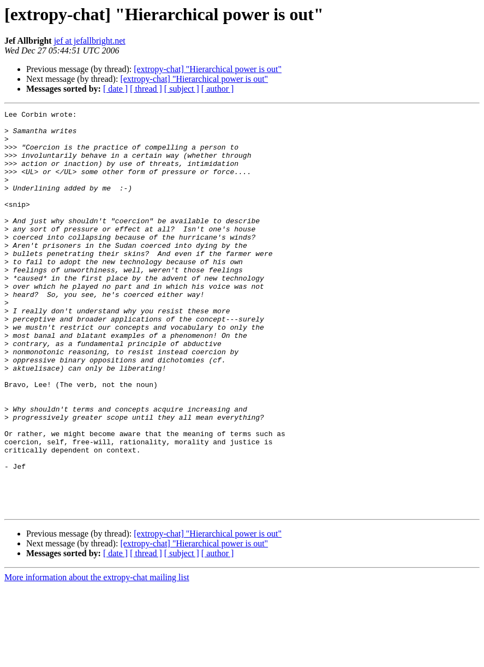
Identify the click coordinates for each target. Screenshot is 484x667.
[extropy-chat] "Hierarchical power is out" (208, 69)
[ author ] (217, 88)
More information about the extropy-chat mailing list (96, 657)
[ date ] (115, 88)
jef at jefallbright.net (90, 40)
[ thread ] (146, 88)
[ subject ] (181, 88)
